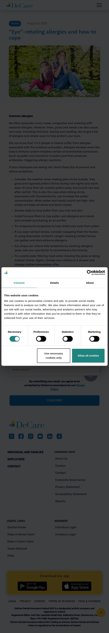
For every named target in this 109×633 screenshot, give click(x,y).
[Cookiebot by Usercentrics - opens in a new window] (89, 272)
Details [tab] (54, 282)
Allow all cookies (88, 355)
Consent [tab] (19, 282)
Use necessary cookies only (53, 355)
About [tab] (90, 282)
